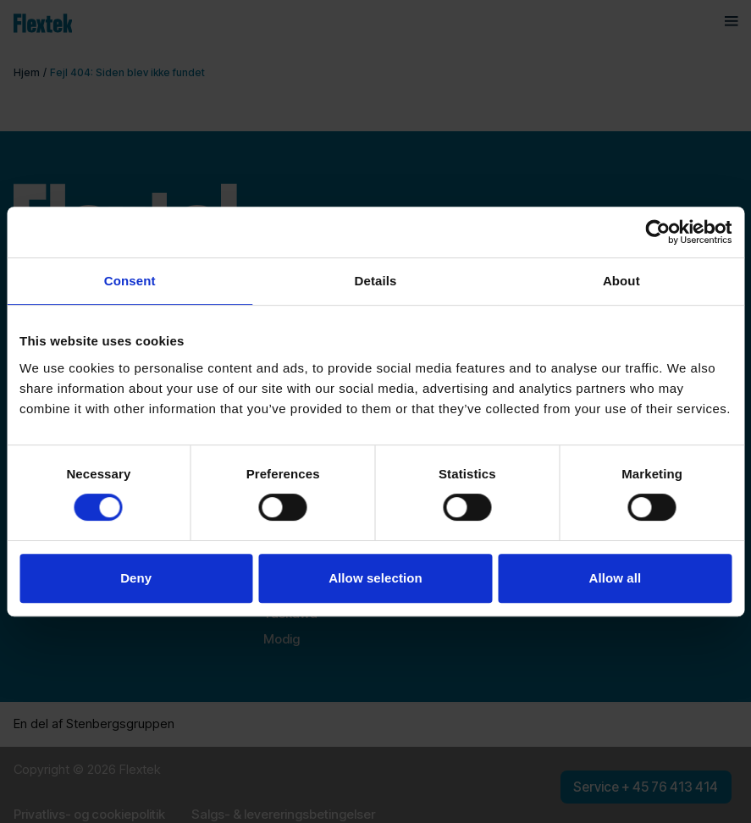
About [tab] (621, 280)
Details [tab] (376, 280)
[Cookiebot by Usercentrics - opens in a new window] (657, 232)
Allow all (614, 578)
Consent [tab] (130, 280)
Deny (136, 578)
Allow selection (375, 578)
